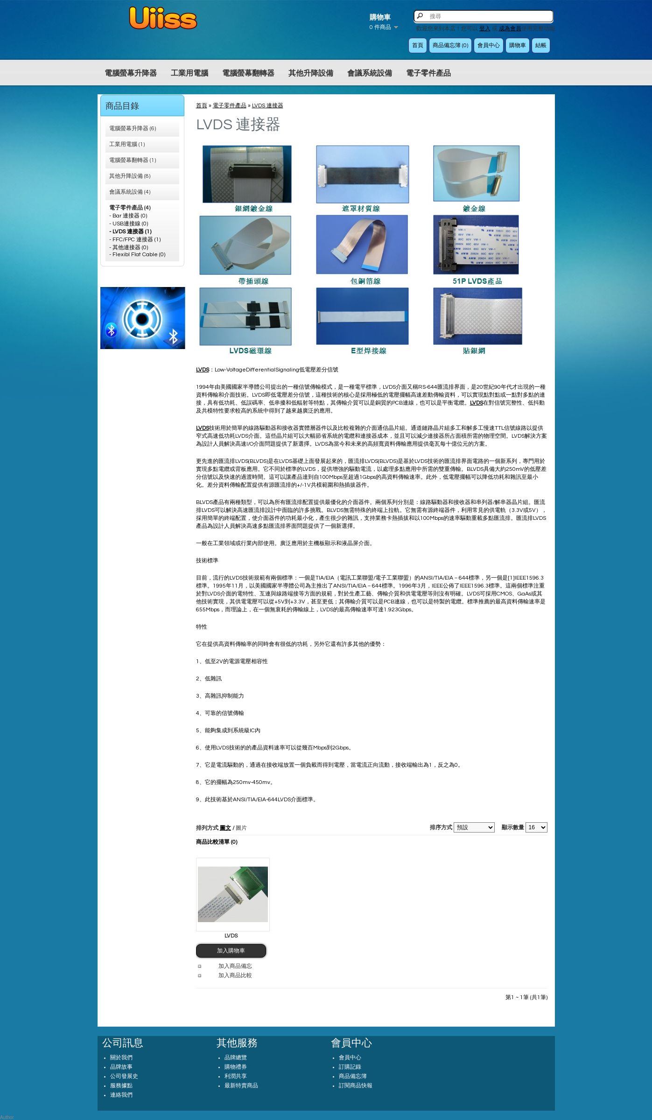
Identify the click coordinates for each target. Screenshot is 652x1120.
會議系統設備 (369, 73)
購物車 (517, 45)
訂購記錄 (350, 1067)
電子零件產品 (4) (129, 208)
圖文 (225, 828)
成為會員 (510, 29)
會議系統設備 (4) (129, 192)
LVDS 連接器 (267, 106)
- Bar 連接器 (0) (128, 216)
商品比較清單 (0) (216, 842)
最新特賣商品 (241, 1086)
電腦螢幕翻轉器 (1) (132, 160)
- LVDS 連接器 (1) (130, 232)
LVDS (231, 936)
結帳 (541, 45)
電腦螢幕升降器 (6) (132, 129)
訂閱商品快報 (355, 1086)
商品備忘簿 (353, 1076)
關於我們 (121, 1058)
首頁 (417, 45)
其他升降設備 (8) (129, 176)
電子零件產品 (428, 73)
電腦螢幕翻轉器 (248, 73)
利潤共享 (235, 1076)
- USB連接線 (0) (128, 224)
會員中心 (488, 45)
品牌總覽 (235, 1058)
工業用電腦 (189, 73)
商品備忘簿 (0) (450, 45)
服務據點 (121, 1086)
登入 (485, 29)
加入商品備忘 (235, 966)
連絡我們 (121, 1095)
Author (7, 1117)
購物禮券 (235, 1067)
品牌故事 (121, 1067)
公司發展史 (124, 1076)
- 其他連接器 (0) (128, 248)
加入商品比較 (235, 976)
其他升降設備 (310, 73)
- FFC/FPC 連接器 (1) (135, 240)
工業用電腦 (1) (127, 144)
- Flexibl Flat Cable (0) (137, 255)
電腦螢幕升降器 (131, 73)
